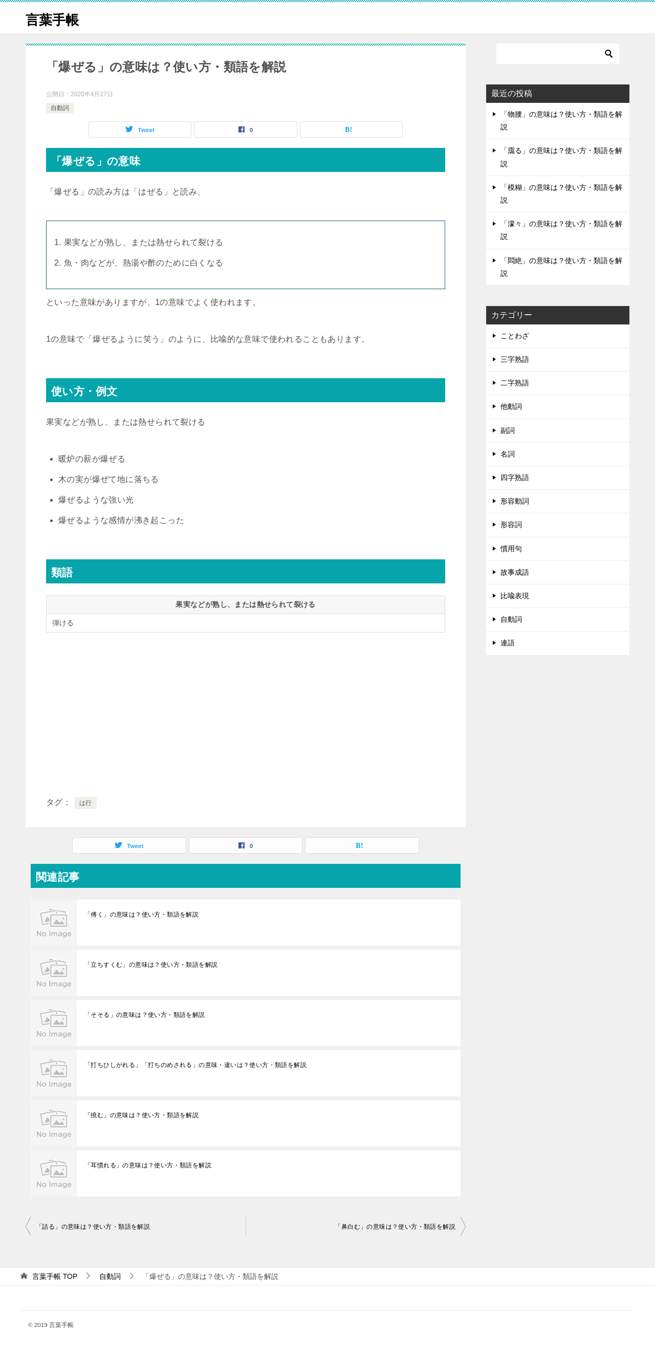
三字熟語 (514, 359)
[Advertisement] (245, 712)
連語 (507, 643)
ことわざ (514, 336)
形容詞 (511, 524)
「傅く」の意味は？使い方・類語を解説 (141, 914)
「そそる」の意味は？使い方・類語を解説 (144, 1014)
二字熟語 (514, 383)
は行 (85, 803)
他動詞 (511, 406)
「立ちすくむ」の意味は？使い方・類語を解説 (150, 964)
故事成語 (514, 572)
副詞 (507, 430)
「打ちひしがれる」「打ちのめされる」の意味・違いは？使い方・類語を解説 (195, 1065)
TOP (54, 1276)
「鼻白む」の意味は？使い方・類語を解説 (395, 1226)
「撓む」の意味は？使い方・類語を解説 (141, 1115)
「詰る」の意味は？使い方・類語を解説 (93, 1226)
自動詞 (60, 108)
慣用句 (511, 549)
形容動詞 (514, 501)
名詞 (507, 454)
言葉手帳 (56, 17)
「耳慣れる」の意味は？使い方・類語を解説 (147, 1165)
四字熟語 (514, 477)
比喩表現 (514, 596)
